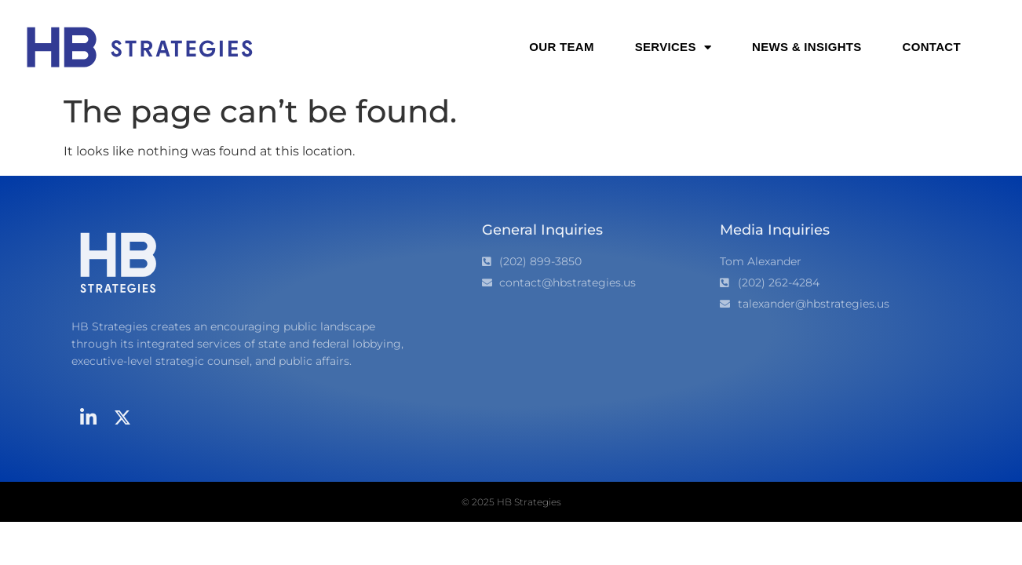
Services (673, 47)
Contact (932, 46)
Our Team (561, 46)
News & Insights (807, 46)
